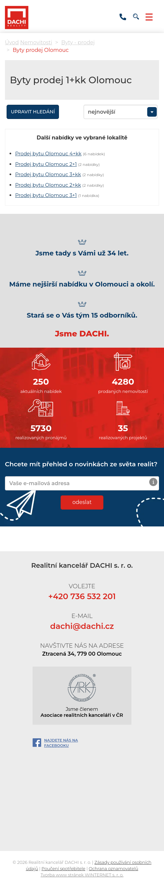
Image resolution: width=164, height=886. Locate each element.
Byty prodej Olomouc (40, 50)
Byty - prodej (78, 42)
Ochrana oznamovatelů (113, 868)
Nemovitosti (36, 42)
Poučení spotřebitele (63, 868)
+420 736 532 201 (123, 17)
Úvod (12, 42)
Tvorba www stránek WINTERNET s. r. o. (82, 874)
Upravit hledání (33, 112)
